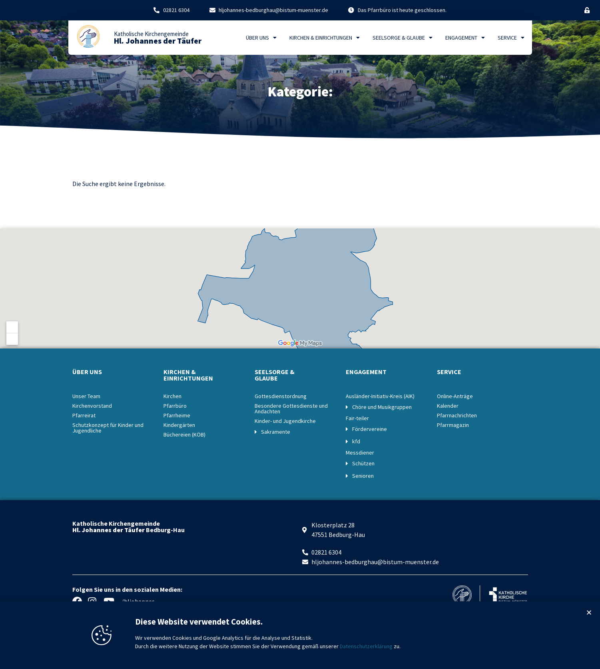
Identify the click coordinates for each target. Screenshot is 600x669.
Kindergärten (179, 425)
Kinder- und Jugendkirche (285, 421)
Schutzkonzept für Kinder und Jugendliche (108, 427)
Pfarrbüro (175, 405)
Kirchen (172, 396)
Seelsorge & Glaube (403, 38)
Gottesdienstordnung (281, 396)
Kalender (447, 405)
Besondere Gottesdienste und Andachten (291, 408)
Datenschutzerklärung (366, 653)
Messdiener (360, 452)
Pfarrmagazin (453, 425)
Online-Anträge (455, 396)
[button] (589, 619)
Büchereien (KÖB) (184, 434)
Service (511, 38)
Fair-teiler (357, 418)
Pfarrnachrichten (457, 415)
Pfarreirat (84, 415)
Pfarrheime (176, 415)
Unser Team (86, 396)
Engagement (465, 38)
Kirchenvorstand (92, 405)
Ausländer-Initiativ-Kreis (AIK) (380, 396)
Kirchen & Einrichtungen (324, 38)
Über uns (261, 38)
